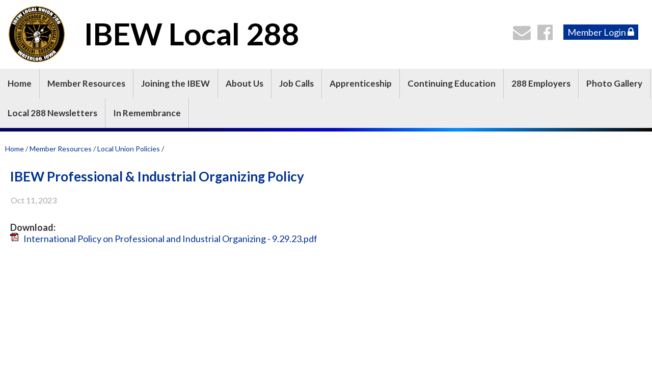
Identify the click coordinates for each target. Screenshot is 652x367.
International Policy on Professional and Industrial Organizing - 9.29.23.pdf (170, 238)
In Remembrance (147, 113)
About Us (244, 83)
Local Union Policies (129, 148)
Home (20, 83)
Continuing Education (452, 83)
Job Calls (296, 83)
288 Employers (540, 83)
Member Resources (86, 83)
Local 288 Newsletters (52, 113)
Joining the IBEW (175, 83)
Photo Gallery (614, 83)
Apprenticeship (361, 83)
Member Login (600, 32)
